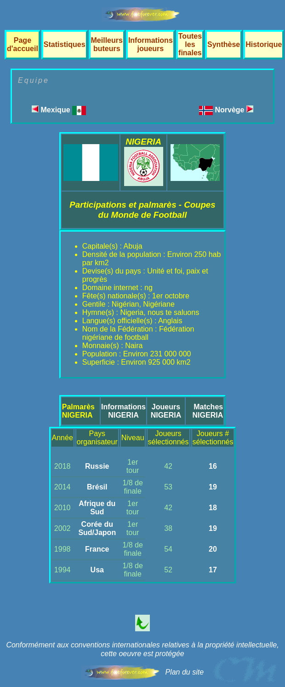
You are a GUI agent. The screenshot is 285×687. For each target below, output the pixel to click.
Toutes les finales (190, 44)
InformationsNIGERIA (123, 411)
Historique (263, 44)
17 (213, 570)
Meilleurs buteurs (107, 44)
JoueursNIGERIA (166, 411)
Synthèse (223, 44)
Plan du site (184, 672)
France (97, 549)
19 (213, 487)
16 (213, 466)
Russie (97, 466)
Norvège (234, 110)
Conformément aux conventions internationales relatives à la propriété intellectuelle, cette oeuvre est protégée (142, 649)
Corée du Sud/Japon (97, 528)
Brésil (97, 487)
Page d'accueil (22, 44)
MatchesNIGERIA (208, 411)
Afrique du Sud (97, 508)
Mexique (59, 110)
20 (213, 549)
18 (213, 508)
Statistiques (65, 44)
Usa (97, 570)
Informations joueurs (150, 44)
